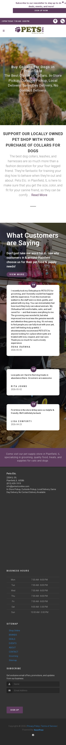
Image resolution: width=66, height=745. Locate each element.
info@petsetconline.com (18, 486)
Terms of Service (49, 726)
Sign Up (14, 710)
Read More (39, 195)
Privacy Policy (33, 726)
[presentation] (22, 698)
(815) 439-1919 (14, 483)
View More (17, 274)
